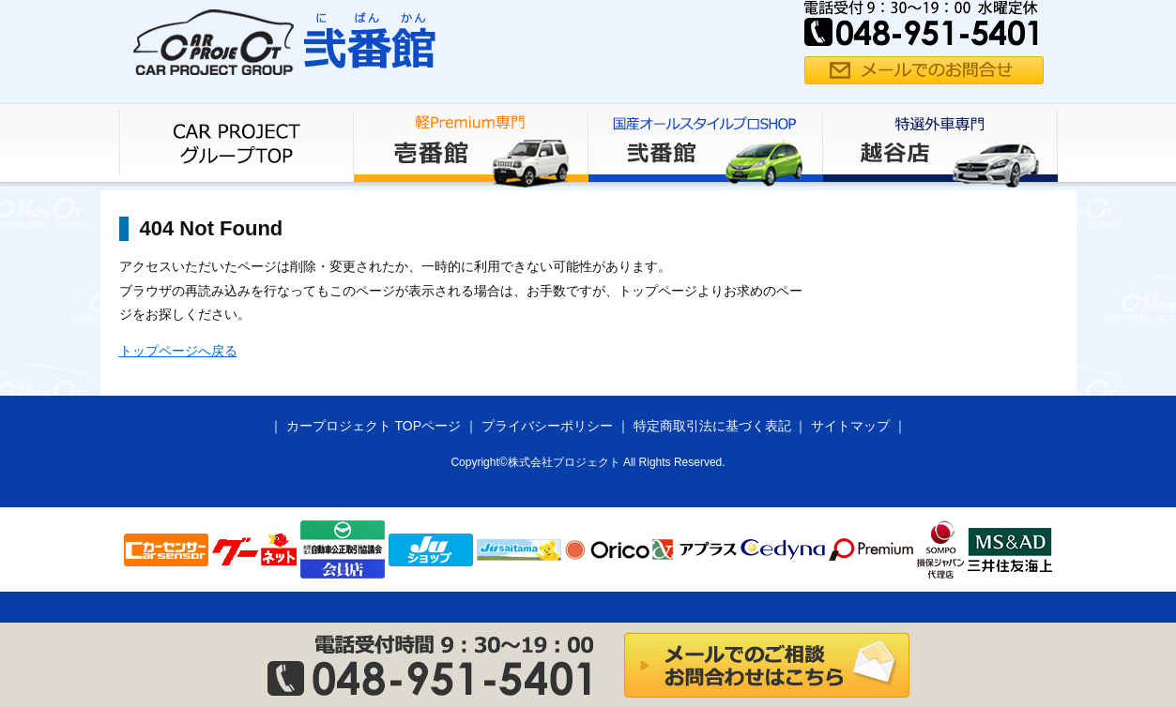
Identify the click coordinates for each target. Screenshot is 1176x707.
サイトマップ (850, 425)
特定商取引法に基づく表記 (712, 425)
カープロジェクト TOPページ (373, 425)
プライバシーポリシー (547, 425)
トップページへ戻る (178, 350)
